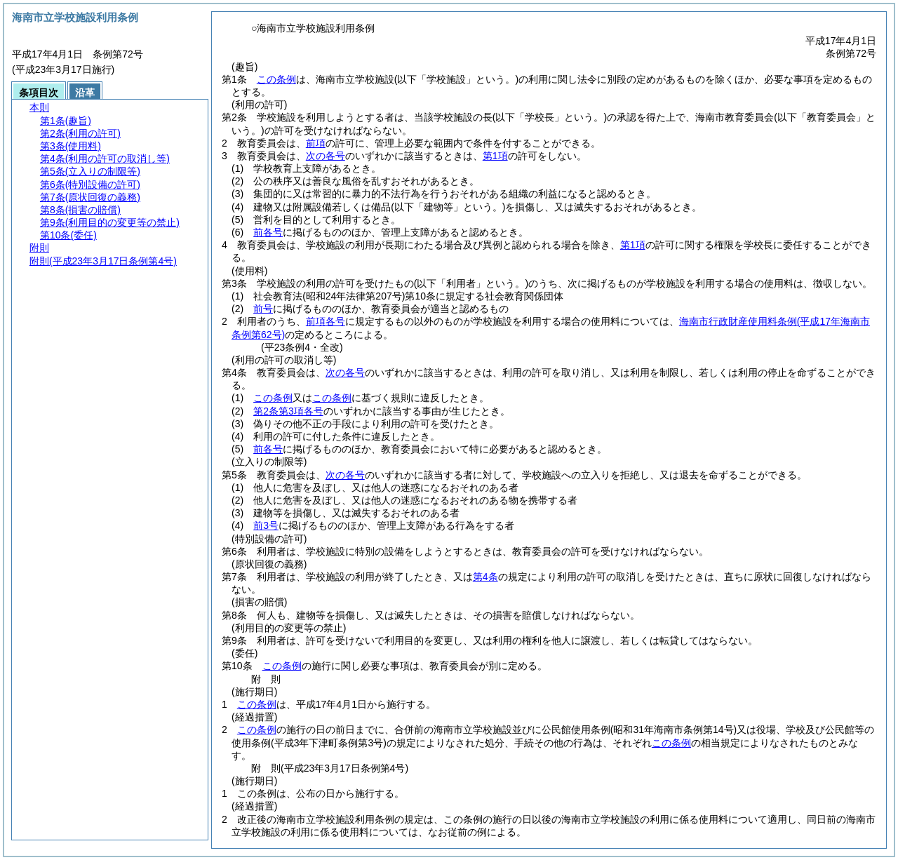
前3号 (266, 525)
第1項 (495, 155)
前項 (316, 143)
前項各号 (325, 321)
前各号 (268, 232)
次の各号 (325, 155)
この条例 (276, 79)
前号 (263, 308)
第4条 (485, 576)
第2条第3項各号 (288, 411)
